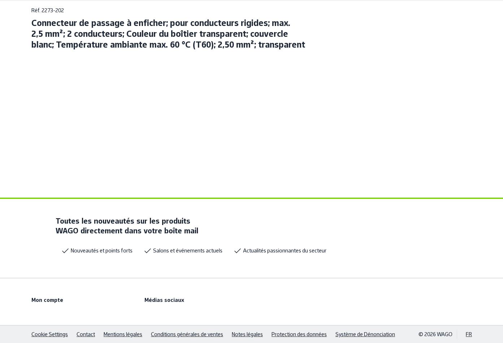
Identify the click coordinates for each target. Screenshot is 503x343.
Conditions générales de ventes (187, 334)
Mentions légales (123, 334)
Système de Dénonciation (365, 334)
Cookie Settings (49, 334)
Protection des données (299, 334)
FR (469, 334)
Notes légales (247, 334)
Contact (86, 334)
